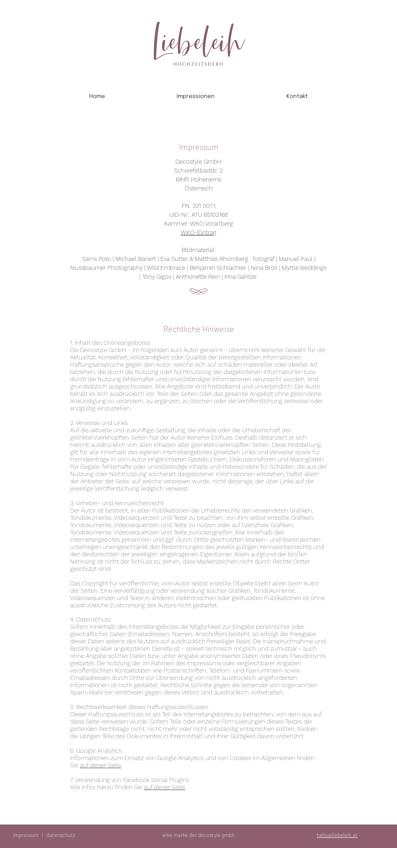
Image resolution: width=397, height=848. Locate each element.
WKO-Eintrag (198, 232)
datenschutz (61, 835)
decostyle (209, 835)
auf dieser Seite (100, 765)
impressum (25, 835)
